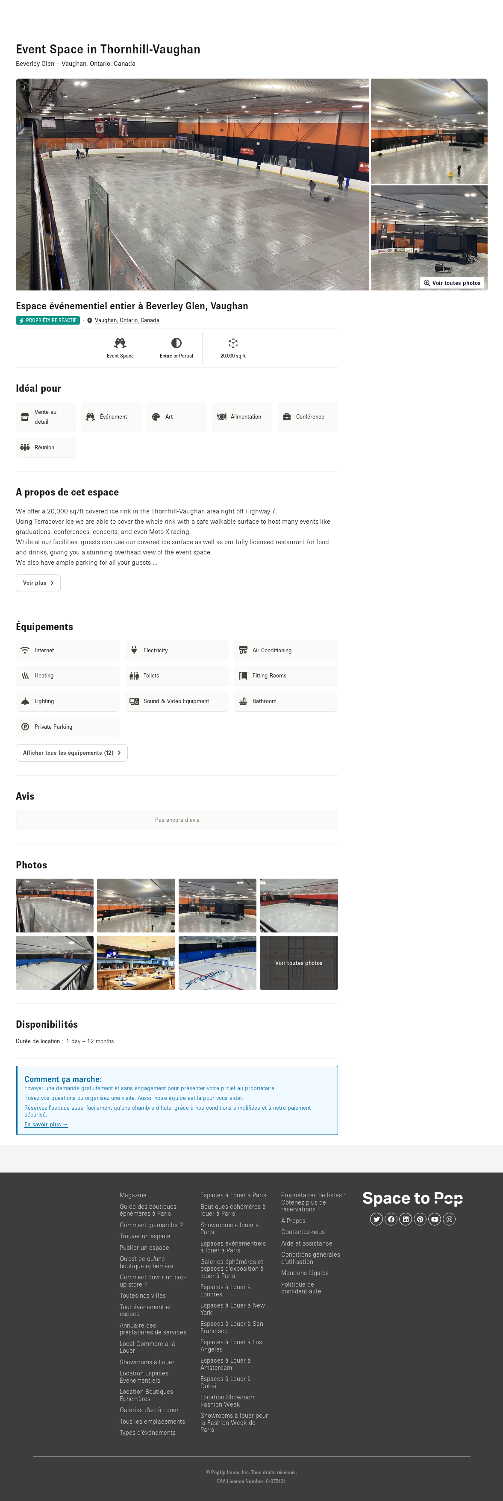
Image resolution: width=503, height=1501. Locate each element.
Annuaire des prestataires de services (153, 1329)
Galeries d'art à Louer (149, 1409)
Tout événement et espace (145, 1310)
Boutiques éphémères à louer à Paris (233, 1210)
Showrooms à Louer (147, 1362)
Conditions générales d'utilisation (310, 1258)
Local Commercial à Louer (147, 1347)
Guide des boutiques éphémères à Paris (148, 1210)
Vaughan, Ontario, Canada (127, 320)
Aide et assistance (306, 1243)
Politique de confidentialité (301, 1288)
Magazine (133, 1195)
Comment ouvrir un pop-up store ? (153, 1280)
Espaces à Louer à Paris (233, 1195)
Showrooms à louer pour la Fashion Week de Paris (234, 1422)
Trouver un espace (145, 1236)
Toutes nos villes (143, 1295)
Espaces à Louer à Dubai (225, 1382)
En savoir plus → (46, 1124)
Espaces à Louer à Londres (225, 1290)
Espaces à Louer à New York (232, 1309)
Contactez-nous (303, 1231)
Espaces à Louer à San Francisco (231, 1327)
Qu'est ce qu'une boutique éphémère (147, 1262)
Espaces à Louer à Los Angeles (231, 1345)
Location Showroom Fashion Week (228, 1400)
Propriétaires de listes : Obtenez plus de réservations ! (313, 1202)
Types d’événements (148, 1432)
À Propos (293, 1220)
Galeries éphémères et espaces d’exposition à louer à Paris (232, 1268)
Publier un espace (144, 1247)
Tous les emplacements (152, 1421)
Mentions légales (305, 1272)
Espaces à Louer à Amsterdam (225, 1364)
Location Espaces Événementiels (144, 1376)
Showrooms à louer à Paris (229, 1228)
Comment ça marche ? (151, 1224)
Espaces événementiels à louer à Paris (233, 1247)
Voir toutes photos (452, 283)
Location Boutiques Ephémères (146, 1395)
